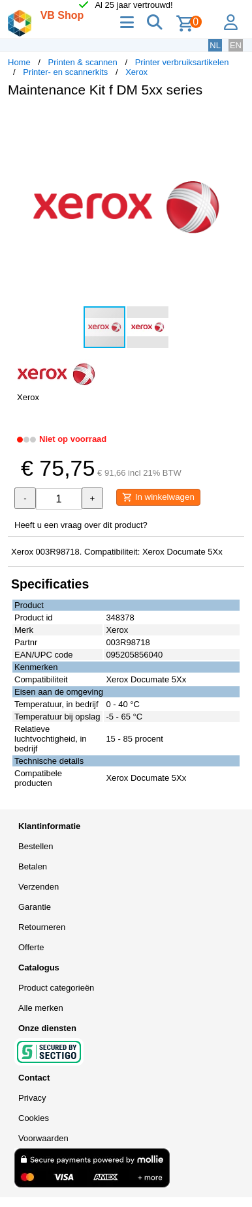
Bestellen (35, 846)
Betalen (32, 866)
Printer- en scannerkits (65, 72)
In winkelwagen (158, 497)
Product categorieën (56, 988)
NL (215, 45)
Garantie (34, 907)
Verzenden (38, 887)
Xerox (136, 72)
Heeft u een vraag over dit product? (81, 525)
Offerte (31, 947)
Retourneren (41, 927)
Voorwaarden (43, 1138)
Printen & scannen (83, 62)
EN (236, 45)
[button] (232, 121)
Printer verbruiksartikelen (182, 62)
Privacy (32, 1098)
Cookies (33, 1118)
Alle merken (40, 1008)
